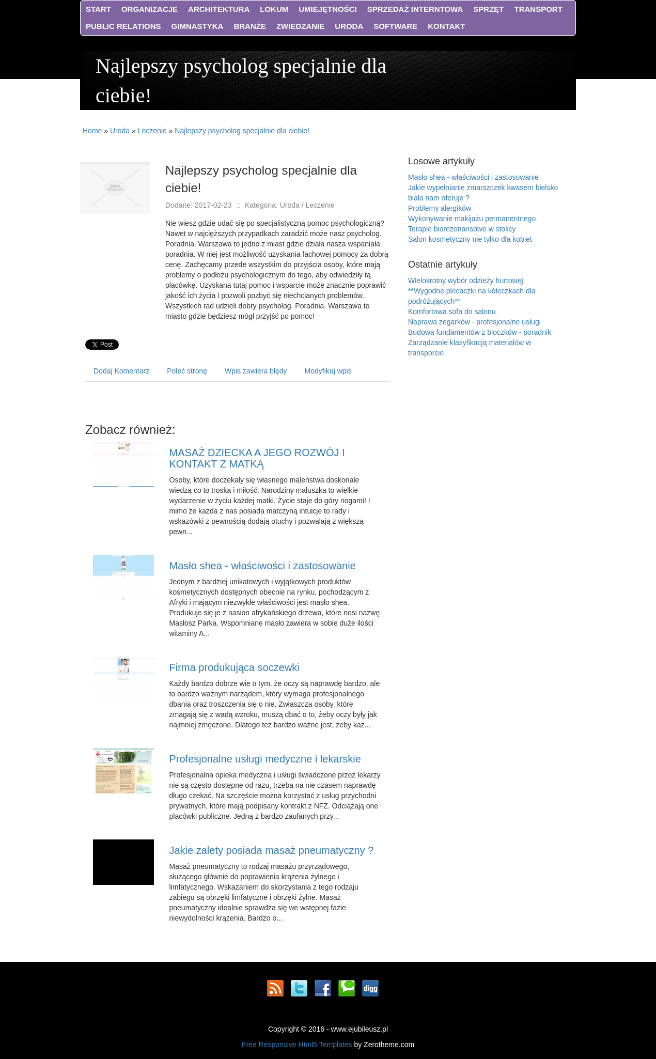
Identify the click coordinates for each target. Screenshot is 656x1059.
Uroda (120, 131)
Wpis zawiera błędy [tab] (256, 371)
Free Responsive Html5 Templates (297, 1044)
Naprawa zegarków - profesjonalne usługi (474, 322)
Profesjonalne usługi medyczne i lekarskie (265, 759)
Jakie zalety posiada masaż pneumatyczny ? (271, 850)
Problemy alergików (439, 208)
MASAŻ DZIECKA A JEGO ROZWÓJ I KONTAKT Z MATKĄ (257, 458)
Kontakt (446, 26)
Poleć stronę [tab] (187, 371)
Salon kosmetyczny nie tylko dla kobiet (470, 239)
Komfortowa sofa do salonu (452, 311)
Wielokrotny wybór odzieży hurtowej (465, 280)
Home (92, 131)
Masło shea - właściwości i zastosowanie (262, 565)
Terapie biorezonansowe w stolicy (462, 229)
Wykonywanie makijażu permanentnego (472, 218)
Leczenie (152, 131)
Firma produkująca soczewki (234, 667)
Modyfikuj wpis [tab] (328, 371)
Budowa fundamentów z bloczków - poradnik (479, 332)
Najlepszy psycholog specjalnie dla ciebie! (242, 131)
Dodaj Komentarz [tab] (121, 371)
